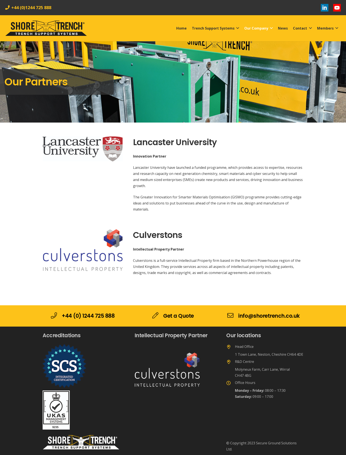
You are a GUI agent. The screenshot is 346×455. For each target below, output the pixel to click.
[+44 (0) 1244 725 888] (56, 315)
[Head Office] (230, 347)
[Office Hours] (230, 383)
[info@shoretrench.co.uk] (232, 315)
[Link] (324, 8)
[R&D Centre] (230, 362)
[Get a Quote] (157, 315)
